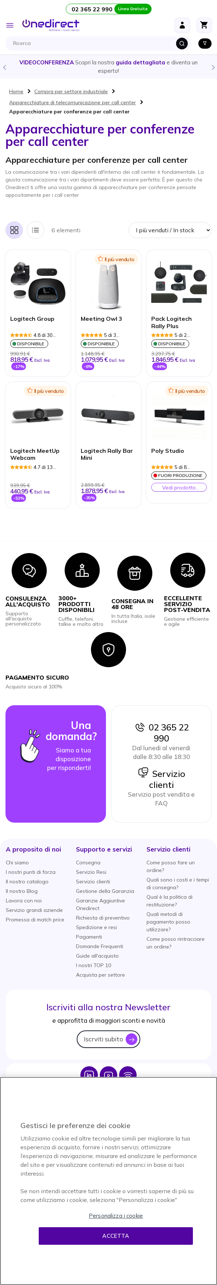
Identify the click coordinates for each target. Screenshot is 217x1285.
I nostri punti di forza (31, 872)
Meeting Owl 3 (101, 318)
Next (213, 67)
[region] (108, 1181)
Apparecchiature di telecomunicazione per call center (72, 102)
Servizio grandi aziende (34, 910)
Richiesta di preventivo (103, 917)
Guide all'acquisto (97, 956)
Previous (4, 67)
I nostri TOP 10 (93, 965)
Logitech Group (32, 318)
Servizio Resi (91, 872)
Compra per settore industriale (71, 91)
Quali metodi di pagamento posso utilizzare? (168, 922)
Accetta (115, 1235)
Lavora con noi (24, 900)
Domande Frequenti (99, 946)
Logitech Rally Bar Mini (107, 454)
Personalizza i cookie (116, 1215)
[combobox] (100, 43)
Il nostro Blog (22, 891)
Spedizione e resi (96, 927)
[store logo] (51, 25)
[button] (33, 849)
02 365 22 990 (161, 733)
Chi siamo (17, 862)
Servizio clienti (161, 779)
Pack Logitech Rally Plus (171, 322)
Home (16, 91)
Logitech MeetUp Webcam (35, 454)
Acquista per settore (100, 975)
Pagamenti (89, 936)
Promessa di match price (35, 919)
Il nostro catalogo (27, 881)
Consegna (88, 862)
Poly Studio (167, 450)
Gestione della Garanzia (105, 891)
